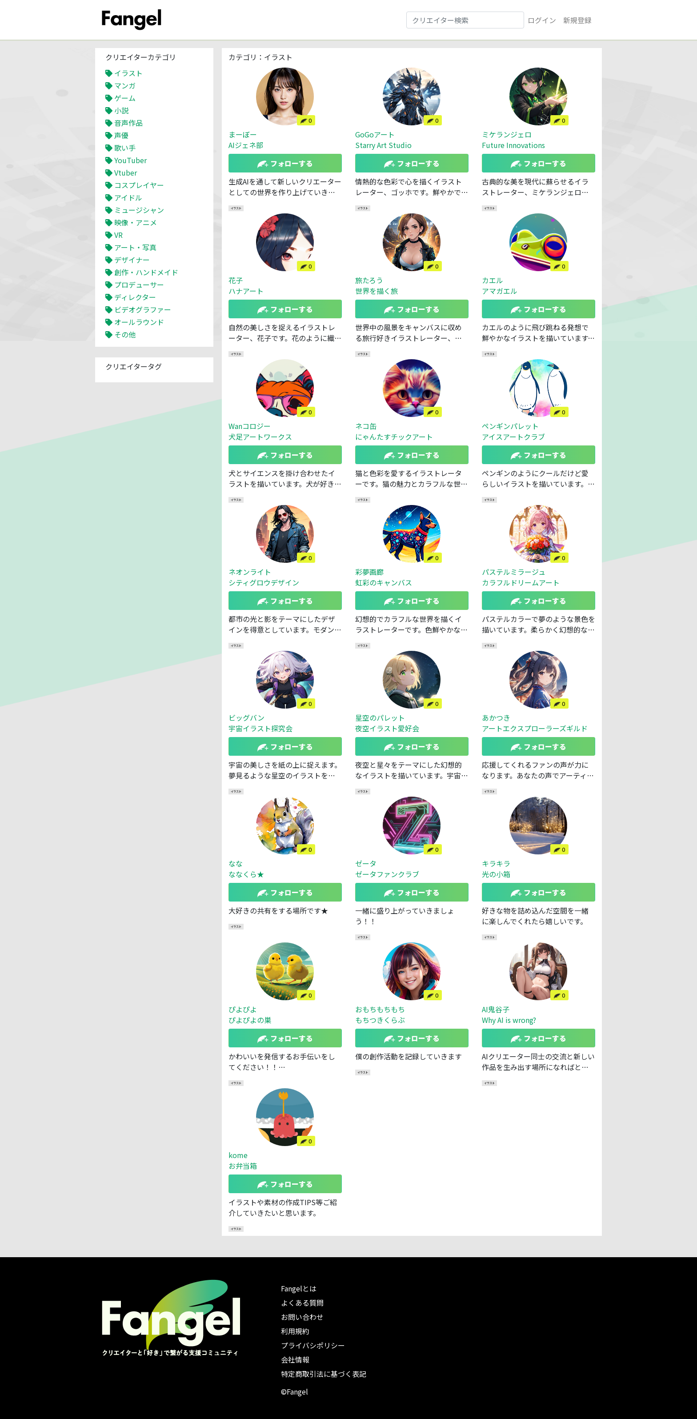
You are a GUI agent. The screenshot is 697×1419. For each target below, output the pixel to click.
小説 (121, 110)
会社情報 (295, 1359)
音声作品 (128, 122)
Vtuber (125, 172)
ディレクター (135, 297)
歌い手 (125, 147)
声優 (121, 135)
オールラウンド (139, 322)
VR (118, 234)
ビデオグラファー (142, 309)
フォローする (285, 163)
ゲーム (125, 97)
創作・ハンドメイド (146, 272)
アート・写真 (135, 247)
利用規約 (295, 1331)
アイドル (128, 197)
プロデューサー (139, 284)
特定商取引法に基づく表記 (323, 1373)
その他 (125, 334)
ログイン (542, 20)
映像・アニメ (135, 222)
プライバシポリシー (313, 1345)
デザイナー (132, 259)
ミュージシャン (139, 209)
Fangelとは (298, 1288)
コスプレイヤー (139, 185)
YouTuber (130, 160)
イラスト (128, 73)
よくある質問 (302, 1302)
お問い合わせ (302, 1316)
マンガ (125, 85)
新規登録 (577, 20)
